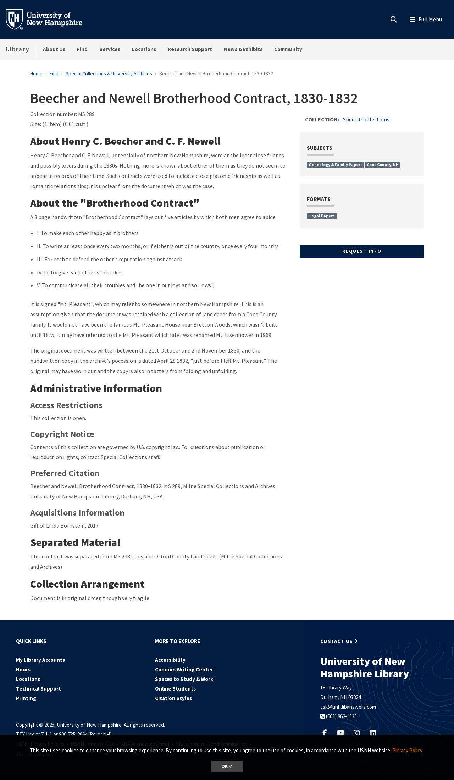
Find (82, 49)
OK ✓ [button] (227, 766)
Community (288, 49)
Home (36, 73)
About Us (54, 49)
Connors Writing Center (184, 669)
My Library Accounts (40, 659)
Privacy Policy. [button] (407, 750)
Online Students (175, 688)
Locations (144, 49)
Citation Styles (173, 698)
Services (109, 49)
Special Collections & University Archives (109, 73)
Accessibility (170, 659)
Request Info (362, 251)
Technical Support (38, 688)
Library (17, 49)
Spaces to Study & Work (184, 679)
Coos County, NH (383, 164)
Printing (26, 698)
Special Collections (366, 119)
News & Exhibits (243, 49)
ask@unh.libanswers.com (348, 706)
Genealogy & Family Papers (335, 164)
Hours (23, 669)
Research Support (190, 49)
